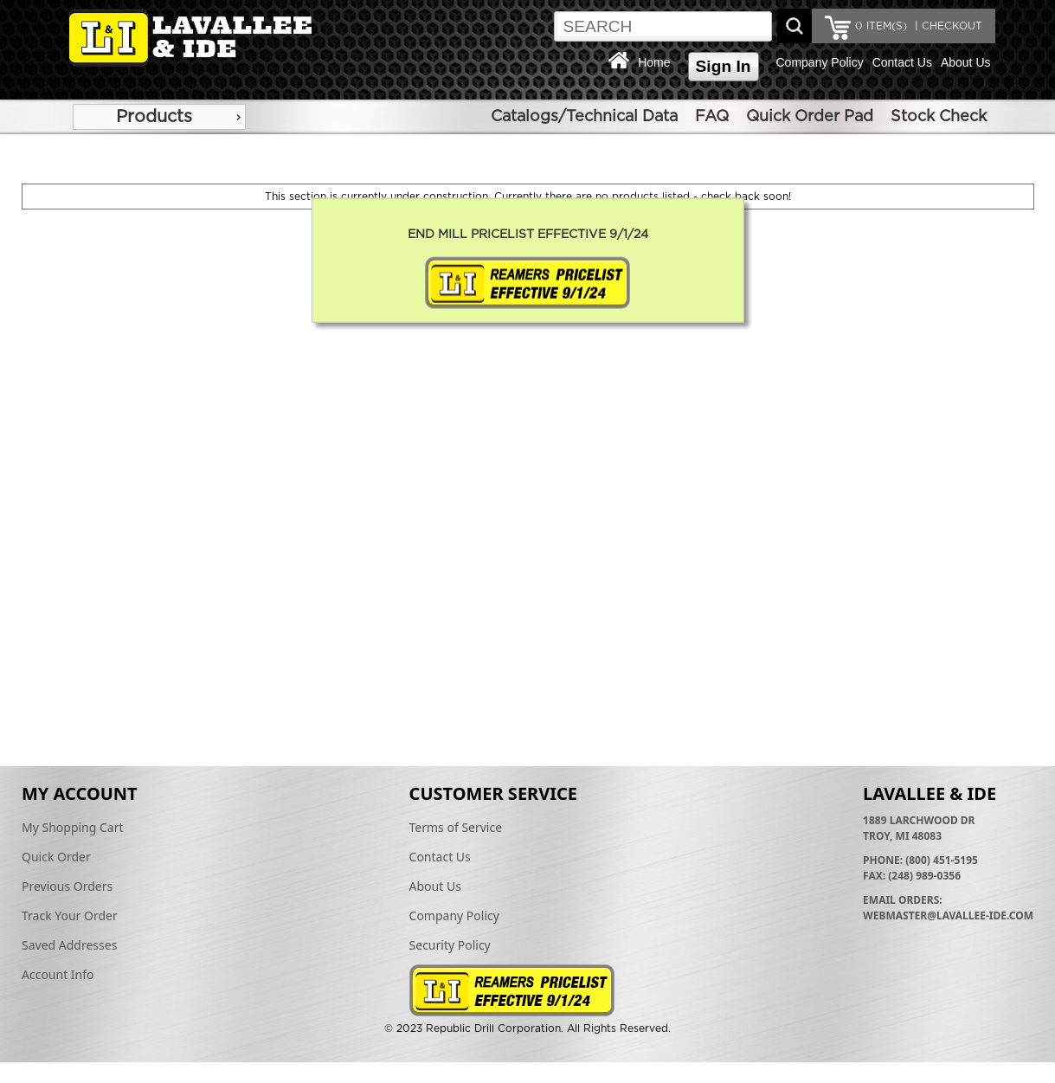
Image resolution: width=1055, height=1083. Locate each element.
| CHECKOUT (946, 26)
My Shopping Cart (73, 827)
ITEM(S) (881, 26)
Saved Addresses (69, 945)
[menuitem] (159, 117)
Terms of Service (456, 827)
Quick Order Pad (809, 117)
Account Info (58, 974)
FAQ (712, 117)
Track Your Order (70, 915)
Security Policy (450, 945)
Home (654, 62)
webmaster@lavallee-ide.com (948, 915)
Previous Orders (67, 886)
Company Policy (820, 62)
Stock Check (939, 117)
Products (154, 117)
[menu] (159, 117)
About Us (966, 62)
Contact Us (902, 62)
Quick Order (56, 856)
